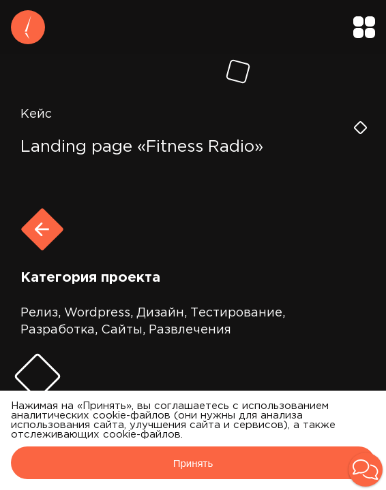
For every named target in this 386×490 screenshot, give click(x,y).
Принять (193, 463)
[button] (365, 470)
